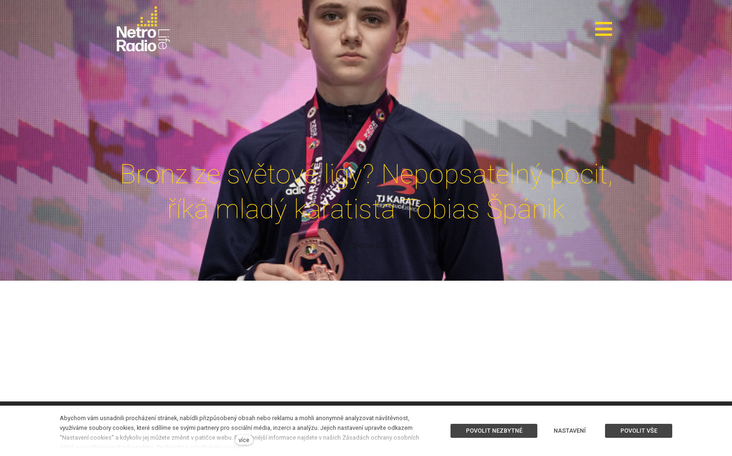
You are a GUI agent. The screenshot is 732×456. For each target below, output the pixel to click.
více (244, 439)
